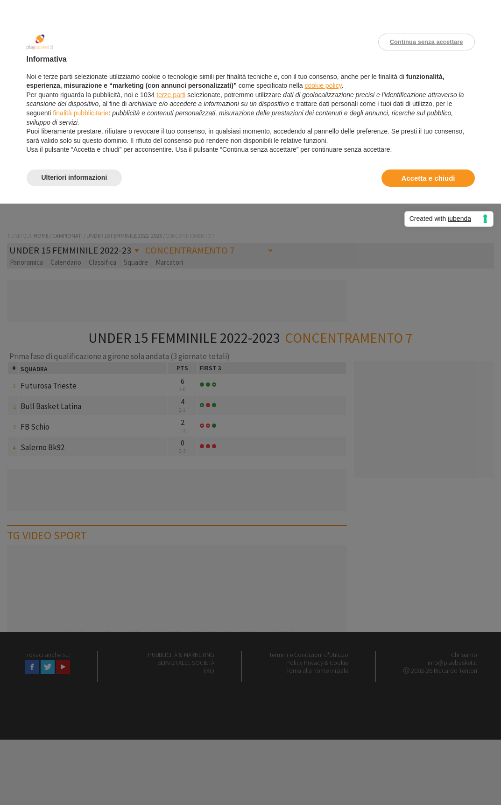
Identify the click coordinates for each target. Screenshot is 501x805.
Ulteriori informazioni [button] (74, 177)
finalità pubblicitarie (80, 113)
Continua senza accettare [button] (426, 41)
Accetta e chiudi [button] (428, 178)
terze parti (170, 95)
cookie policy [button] (322, 85)
